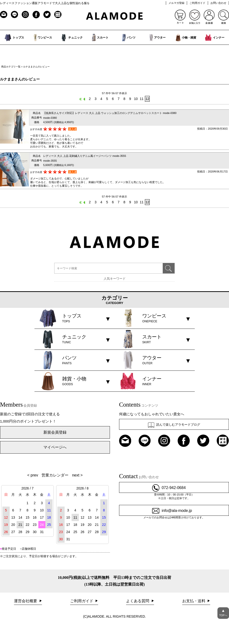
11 (142, 99)
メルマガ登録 (176, 2)
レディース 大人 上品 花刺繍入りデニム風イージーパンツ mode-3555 (84, 155)
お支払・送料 (194, 601)
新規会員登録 (55, 432)
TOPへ (223, 612)
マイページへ (55, 447)
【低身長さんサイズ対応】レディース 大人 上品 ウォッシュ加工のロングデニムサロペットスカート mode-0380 (109, 113)
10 (136, 99)
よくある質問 (138, 601)
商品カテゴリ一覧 (10, 66)
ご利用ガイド (197, 2)
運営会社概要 (26, 601)
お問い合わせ (218, 2)
